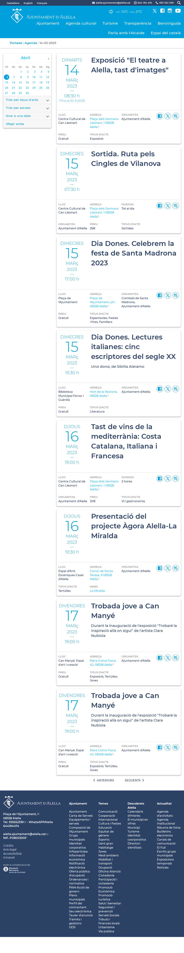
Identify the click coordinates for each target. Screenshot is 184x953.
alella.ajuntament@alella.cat (24, 834)
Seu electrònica (80, 911)
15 (20, 82)
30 (27, 93)
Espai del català (166, 33)
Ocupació (105, 867)
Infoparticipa (78, 851)
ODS (72, 927)
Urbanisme (106, 927)
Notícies (163, 867)
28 (13, 93)
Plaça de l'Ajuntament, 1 (20, 814)
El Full (161, 847)
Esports (103, 839)
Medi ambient (108, 855)
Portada (16, 43)
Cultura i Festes (109, 823)
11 (41, 77)
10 (34, 77)
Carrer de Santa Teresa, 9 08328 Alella (101, 575)
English (28, 3)
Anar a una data (27, 116)
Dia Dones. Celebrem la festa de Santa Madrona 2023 (134, 253)
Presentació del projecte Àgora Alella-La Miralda (134, 526)
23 (27, 87)
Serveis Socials (108, 915)
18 (41, 82)
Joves (102, 851)
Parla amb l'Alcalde (126, 33)
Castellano (13, 3)
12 (47, 77)
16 (27, 82)
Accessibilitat (12, 853)
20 (6, 87)
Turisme (110, 23)
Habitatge (105, 847)
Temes (103, 803)
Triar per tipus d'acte (27, 100)
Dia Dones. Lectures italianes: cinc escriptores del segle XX (133, 347)
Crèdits (8, 845)
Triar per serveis (27, 108)
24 (34, 87)
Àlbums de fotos (169, 827)
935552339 (16, 822)
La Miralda (97, 591)
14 (13, 82)
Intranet (9, 857)
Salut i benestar (109, 903)
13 (6, 82)
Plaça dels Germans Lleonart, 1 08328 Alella (104, 123)
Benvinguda (169, 23)
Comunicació (107, 811)
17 (34, 82)
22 (20, 87)
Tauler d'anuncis (81, 915)
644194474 (11, 826)
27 (6, 93)
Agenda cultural (81, 23)
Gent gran (105, 843)
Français (42, 3)
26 (47, 87)
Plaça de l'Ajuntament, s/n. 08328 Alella (102, 302)
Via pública (106, 931)
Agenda (31, 43)
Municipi (134, 827)
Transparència (137, 23)
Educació (105, 827)
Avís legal (9, 849)
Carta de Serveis (81, 815)
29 (20, 93)
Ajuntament (47, 23)
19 (47, 82)
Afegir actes (15, 124)
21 (13, 87)
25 (41, 87)
